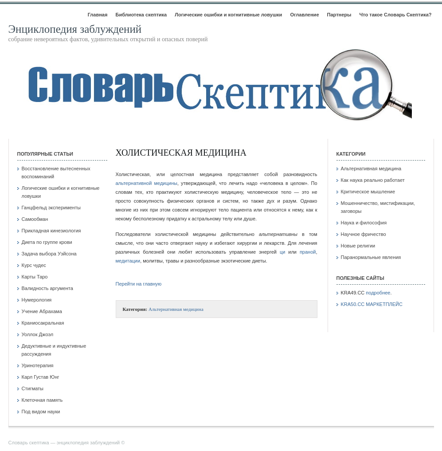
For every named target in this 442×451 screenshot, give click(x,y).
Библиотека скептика (141, 14)
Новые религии (358, 245)
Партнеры (339, 14)
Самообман (35, 219)
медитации (128, 260)
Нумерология (37, 299)
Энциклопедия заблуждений (75, 29)
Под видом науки (41, 411)
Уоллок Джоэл (38, 334)
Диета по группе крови (47, 242)
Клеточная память (42, 400)
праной (308, 252)
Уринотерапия (38, 365)
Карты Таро (35, 276)
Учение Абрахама (42, 311)
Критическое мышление (368, 191)
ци (282, 252)
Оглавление (304, 14)
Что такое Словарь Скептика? (396, 14)
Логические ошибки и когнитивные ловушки (228, 14)
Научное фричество (363, 234)
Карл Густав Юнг (40, 377)
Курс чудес (34, 265)
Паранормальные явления (371, 257)
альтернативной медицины (146, 183)
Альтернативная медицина (176, 309)
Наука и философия (364, 222)
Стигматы (33, 388)
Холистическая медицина (181, 152)
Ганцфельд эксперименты (51, 207)
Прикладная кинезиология (51, 230)
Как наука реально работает (373, 180)
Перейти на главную (139, 283)
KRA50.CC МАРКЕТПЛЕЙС (372, 304)
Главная (98, 14)
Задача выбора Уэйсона (49, 253)
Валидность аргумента (47, 288)
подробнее (378, 292)
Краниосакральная (43, 323)
